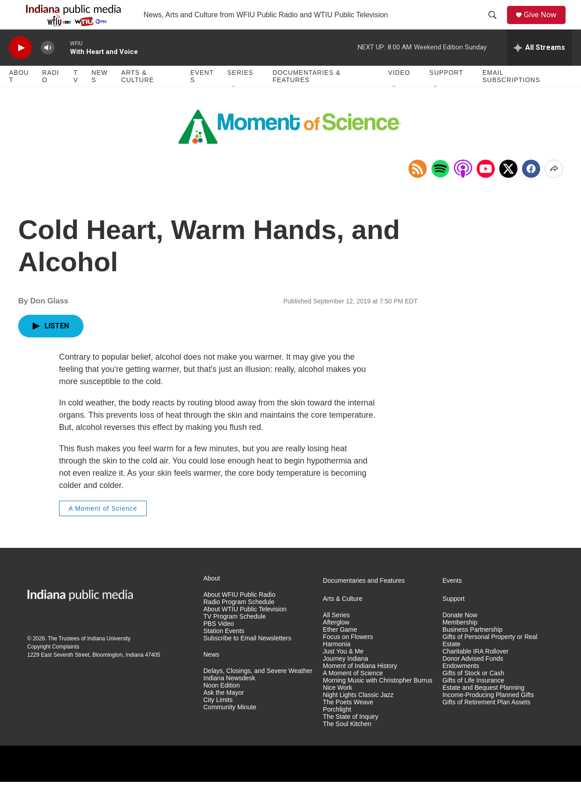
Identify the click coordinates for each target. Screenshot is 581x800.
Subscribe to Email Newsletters (247, 656)
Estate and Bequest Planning (484, 705)
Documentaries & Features (306, 94)
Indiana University (108, 657)
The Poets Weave (348, 720)
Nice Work (337, 705)
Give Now (545, 24)
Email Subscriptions (511, 94)
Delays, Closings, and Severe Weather (257, 689)
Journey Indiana (345, 676)
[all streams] (539, 66)
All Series (336, 633)
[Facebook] (531, 187)
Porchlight (337, 727)
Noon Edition (221, 703)
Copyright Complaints (53, 665)
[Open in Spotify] (440, 187)
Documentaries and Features (364, 598)
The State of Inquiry (350, 734)
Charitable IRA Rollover (476, 669)
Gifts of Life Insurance (473, 698)
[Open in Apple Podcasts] (463, 187)
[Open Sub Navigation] (234, 105)
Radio (50, 94)
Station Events (223, 649)
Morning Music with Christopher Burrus (377, 698)
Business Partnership (472, 647)
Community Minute (229, 725)
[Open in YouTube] (486, 187)
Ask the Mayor (223, 710)
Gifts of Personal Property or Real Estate (490, 659)
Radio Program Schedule (238, 620)
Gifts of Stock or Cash (473, 691)
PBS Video (218, 642)
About (19, 94)
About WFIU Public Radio (239, 613)
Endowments (461, 684)
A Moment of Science (103, 526)
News (99, 94)
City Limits (218, 718)
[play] (20, 66)
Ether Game (340, 647)
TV (76, 94)
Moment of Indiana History (360, 684)
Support (446, 90)
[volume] (47, 66)
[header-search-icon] (495, 24)
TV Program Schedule (234, 634)
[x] (508, 187)
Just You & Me (343, 669)
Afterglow (336, 640)
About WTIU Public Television (244, 627)
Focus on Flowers (348, 655)
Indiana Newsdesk (229, 696)
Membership (460, 640)
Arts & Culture (137, 94)
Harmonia (336, 662)
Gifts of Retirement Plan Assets (487, 720)
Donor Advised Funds (473, 676)
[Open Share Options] (554, 187)
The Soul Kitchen (347, 741)
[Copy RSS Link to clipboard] (418, 187)
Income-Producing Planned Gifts (488, 713)
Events (202, 94)
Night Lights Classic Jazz (358, 713)
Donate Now (460, 633)
